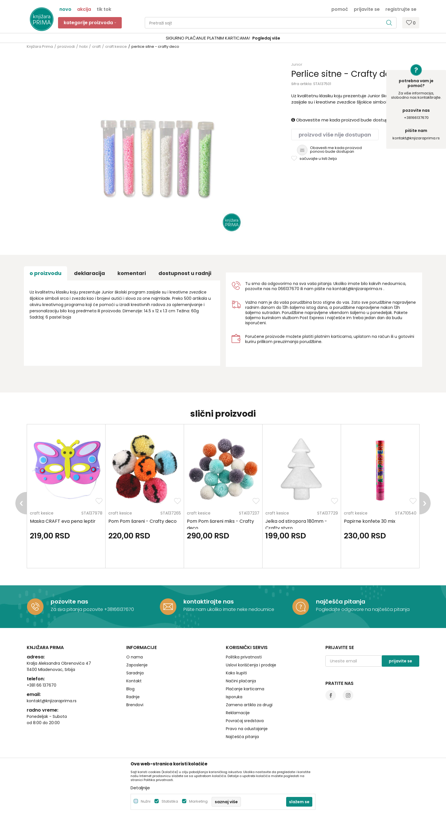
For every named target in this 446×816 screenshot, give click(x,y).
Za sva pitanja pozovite (77, 609)
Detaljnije (140, 788)
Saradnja (135, 673)
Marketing (198, 801)
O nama (134, 657)
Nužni (145, 801)
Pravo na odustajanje (247, 729)
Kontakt (134, 681)
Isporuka (234, 697)
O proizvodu (45, 273)
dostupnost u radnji (184, 273)
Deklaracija (89, 273)
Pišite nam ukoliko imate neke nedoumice (228, 609)
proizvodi (66, 46)
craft (96, 46)
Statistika (170, 801)
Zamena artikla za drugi (249, 705)
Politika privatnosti (244, 657)
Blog (130, 689)
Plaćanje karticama (245, 689)
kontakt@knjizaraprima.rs (416, 138)
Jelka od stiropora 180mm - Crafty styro (296, 524)
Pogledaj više (266, 38)
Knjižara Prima (40, 46)
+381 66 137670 (41, 685)
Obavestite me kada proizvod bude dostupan (342, 120)
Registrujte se (400, 9)
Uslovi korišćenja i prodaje (251, 665)
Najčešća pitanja (242, 736)
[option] (223, 38)
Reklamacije (238, 713)
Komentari (131, 273)
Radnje (133, 697)
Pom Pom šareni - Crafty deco (142, 521)
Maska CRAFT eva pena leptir (63, 521)
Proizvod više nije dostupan (335, 134)
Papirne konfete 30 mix (369, 521)
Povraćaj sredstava (245, 721)
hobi (83, 46)
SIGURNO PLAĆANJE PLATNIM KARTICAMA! (208, 38)
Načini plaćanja (241, 681)
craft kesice (116, 46)
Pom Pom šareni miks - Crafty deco (220, 524)
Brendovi (134, 705)
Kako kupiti (236, 673)
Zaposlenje (137, 665)
